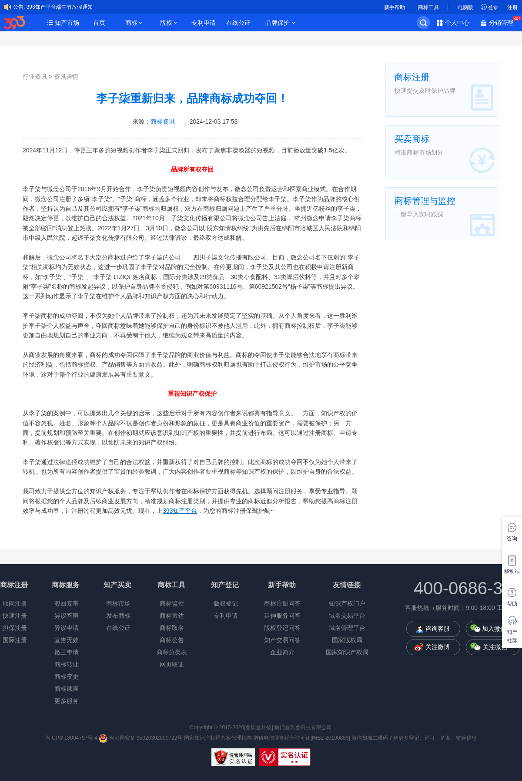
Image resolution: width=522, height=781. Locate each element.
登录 (493, 7)
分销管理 (503, 22)
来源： (153, 121)
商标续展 (66, 688)
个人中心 (457, 22)
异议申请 (66, 627)
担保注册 (15, 627)
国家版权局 (347, 639)
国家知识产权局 (347, 652)
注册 (512, 7)
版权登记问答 (282, 627)
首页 (99, 22)
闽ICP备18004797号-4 (72, 738)
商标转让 (66, 664)
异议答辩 (66, 615)
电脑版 (465, 7)
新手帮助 (394, 7)
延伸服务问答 (282, 615)
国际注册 (15, 639)
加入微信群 (497, 628)
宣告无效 (66, 639)
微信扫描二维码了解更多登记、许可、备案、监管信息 (414, 738)
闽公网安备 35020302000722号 (140, 738)
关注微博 (437, 646)
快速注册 (15, 615)
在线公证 (238, 22)
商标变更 (66, 676)
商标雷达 (172, 615)
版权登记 (226, 603)
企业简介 (282, 652)
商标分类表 (172, 652)
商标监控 (172, 603)
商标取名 (172, 627)
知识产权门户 (347, 603)
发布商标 (118, 615)
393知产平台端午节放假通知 (60, 7)
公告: (19, 7)
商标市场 (118, 603)
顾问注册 (15, 603)
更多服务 (66, 700)
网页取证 (172, 664)
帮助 (512, 604)
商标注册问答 (282, 603)
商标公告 (172, 639)
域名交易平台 (347, 615)
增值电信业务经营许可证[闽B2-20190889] (301, 738)
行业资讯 (35, 76)
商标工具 (428, 7)
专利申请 (203, 22)
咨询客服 (437, 628)
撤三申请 (66, 652)
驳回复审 (66, 603)
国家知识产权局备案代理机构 (218, 738)
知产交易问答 (282, 639)
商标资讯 (163, 121)
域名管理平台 (347, 627)
